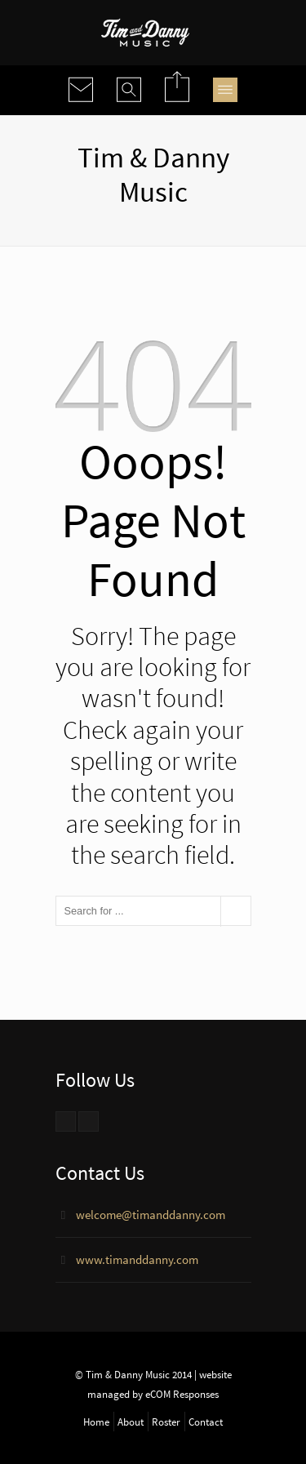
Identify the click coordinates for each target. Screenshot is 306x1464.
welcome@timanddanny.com (150, 1214)
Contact (205, 1421)
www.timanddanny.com (137, 1259)
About (131, 1421)
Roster (166, 1421)
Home (96, 1421)
